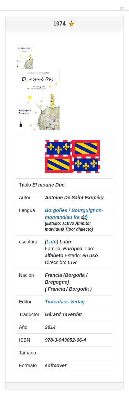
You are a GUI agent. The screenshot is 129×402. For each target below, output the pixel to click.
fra (77, 217)
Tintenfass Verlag (65, 301)
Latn (51, 241)
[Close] (122, 8)
